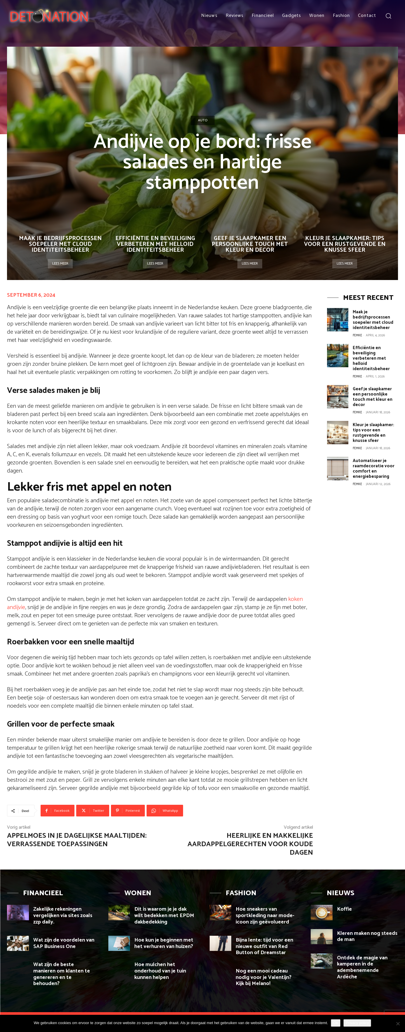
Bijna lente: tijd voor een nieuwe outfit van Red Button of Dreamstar (264, 946)
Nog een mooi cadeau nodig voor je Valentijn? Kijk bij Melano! (263, 977)
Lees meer (60, 263)
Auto (203, 120)
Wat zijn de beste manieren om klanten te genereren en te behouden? (61, 974)
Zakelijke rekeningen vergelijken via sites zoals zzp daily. (62, 915)
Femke (357, 335)
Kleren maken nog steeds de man (367, 936)
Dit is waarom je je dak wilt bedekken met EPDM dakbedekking (164, 915)
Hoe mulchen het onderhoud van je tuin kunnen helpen (160, 971)
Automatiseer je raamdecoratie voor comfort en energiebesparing (373, 468)
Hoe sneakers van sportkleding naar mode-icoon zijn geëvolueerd (265, 915)
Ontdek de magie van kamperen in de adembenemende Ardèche (362, 967)
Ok (335, 1023)
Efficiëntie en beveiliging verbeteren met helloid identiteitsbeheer (155, 244)
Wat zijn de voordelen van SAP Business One (63, 943)
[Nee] (398, 1023)
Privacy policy (357, 1023)
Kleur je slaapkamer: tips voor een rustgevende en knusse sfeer (344, 244)
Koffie (344, 909)
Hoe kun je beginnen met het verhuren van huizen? (164, 943)
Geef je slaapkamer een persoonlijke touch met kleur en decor (250, 244)
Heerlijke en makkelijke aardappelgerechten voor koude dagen (250, 844)
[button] (388, 16)
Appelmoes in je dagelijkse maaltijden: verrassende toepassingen (77, 840)
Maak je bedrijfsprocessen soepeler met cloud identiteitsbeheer (60, 244)
